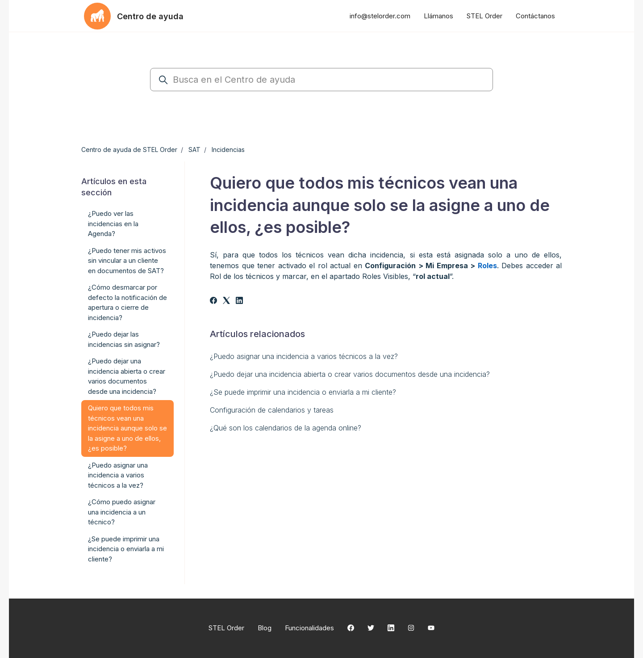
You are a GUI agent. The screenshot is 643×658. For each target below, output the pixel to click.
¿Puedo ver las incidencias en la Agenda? (113, 223)
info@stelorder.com (380, 16)
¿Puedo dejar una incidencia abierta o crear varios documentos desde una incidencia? (350, 374)
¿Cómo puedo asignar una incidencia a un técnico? (121, 512)
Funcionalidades (309, 628)
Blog (264, 628)
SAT (194, 149)
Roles (487, 265)
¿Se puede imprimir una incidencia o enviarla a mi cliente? (303, 392)
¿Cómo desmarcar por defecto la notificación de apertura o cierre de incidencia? (127, 302)
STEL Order (484, 16)
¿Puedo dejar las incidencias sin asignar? (124, 339)
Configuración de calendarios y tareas (272, 409)
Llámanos (438, 16)
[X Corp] (226, 301)
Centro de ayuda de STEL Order (129, 149)
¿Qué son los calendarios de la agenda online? (285, 427)
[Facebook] (213, 301)
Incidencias (228, 149)
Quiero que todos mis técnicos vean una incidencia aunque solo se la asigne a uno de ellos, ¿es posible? (127, 428)
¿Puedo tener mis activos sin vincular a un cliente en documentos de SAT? (127, 260)
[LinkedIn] (239, 301)
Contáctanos (535, 16)
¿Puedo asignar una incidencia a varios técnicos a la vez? (304, 356)
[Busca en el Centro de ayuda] (321, 79)
